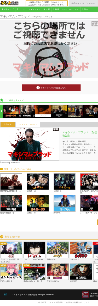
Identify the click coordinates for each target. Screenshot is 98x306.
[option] (11, 111)
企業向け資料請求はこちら (78, 302)
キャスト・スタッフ (28, 125)
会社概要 (42, 302)
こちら (31, 4)
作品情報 (7, 125)
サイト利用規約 (56, 302)
